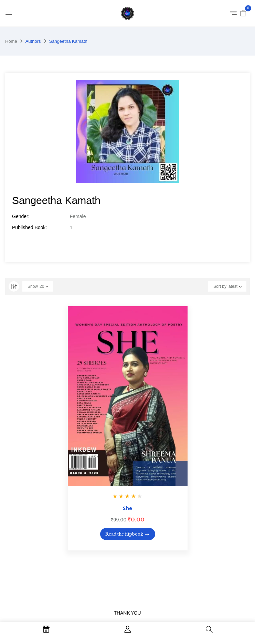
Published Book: (29, 227)
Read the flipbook (124, 534)
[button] (243, 13)
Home (11, 41)
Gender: (21, 216)
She (127, 508)
